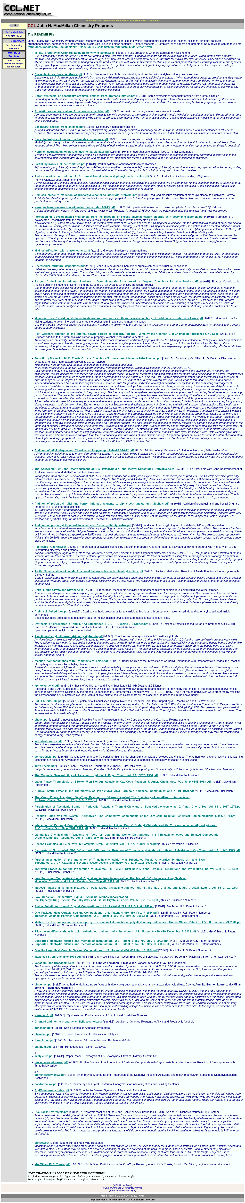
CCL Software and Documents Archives (122, 1188)
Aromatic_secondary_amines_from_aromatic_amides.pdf (72, 111)
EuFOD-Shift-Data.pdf (48, 701)
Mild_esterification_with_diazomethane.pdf (62, 250)
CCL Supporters (14, 41)
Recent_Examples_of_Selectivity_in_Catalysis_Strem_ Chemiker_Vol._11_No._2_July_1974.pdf (96, 844)
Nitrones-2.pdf (44, 1015)
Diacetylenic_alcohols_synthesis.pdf (58, 74)
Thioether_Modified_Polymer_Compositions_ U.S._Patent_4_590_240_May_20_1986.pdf (91, 915)
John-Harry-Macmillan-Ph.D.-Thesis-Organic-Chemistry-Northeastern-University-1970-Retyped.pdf (98, 358)
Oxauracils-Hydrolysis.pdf (51, 1112)
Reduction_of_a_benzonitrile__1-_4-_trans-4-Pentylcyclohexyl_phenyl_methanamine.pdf (92, 176)
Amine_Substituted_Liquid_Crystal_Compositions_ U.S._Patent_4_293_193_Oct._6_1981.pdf (94, 906)
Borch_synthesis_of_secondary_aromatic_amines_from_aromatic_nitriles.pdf (85, 95)
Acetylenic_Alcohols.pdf (50, 546)
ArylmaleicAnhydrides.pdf (51, 611)
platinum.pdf (43, 1046)
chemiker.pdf (43, 1034)
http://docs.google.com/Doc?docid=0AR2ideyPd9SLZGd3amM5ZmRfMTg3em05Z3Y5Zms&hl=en (90, 47)
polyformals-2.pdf (46, 1084)
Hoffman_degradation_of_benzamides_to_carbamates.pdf (72, 151)
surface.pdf (42, 1142)
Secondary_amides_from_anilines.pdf (59, 126)
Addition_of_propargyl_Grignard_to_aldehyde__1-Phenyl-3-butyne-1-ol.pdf (83, 525)
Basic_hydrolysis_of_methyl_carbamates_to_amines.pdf (71, 139)
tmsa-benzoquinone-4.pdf (51, 1062)
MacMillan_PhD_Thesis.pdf (52, 1164)
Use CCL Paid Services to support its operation (14, 63)
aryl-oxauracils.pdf (47, 685)
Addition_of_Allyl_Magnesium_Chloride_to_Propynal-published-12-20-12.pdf (84, 450)
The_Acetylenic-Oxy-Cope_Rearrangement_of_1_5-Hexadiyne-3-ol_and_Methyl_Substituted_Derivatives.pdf (104, 469)
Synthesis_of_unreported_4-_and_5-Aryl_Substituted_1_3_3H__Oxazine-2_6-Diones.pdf (91, 623)
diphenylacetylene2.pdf (50, 1074)
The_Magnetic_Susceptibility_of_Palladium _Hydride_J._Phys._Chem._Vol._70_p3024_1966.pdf (96, 775)
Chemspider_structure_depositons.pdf (60, 266)
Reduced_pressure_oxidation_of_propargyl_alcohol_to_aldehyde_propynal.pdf (86, 195)
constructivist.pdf (46, 756)
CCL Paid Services (14, 55)
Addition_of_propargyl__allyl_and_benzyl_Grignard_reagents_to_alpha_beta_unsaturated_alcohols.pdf (102, 503)
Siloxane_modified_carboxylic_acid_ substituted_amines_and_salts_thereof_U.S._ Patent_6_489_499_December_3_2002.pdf (115, 931)
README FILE (14, 31)
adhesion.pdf (43, 1027)
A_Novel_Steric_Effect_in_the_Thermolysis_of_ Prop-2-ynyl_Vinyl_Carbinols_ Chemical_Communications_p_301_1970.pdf (114, 791)
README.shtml (14, 36)
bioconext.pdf (43, 984)
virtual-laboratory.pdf (48, 741)
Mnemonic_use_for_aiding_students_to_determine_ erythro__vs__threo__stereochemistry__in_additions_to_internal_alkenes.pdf (119, 318)
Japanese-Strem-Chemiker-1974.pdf (58, 956)
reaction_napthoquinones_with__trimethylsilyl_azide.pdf (71, 661)
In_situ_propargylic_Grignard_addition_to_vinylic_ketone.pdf (74, 52)
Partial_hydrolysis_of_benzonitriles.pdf (60, 164)
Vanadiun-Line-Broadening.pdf (54, 963)
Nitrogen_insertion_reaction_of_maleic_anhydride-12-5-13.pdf (75, 207)
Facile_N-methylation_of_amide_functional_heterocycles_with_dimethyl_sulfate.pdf (89, 571)
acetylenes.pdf (44, 1056)
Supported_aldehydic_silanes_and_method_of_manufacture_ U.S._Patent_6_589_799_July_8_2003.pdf (101, 940)
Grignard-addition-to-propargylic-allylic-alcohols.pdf (68, 1021)
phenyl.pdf (41, 719)
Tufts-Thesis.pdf (45, 766)
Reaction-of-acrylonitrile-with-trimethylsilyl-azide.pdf (69, 636)
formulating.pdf (44, 1040)
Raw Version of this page (122, 1190)
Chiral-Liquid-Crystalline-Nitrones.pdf (59, 589)
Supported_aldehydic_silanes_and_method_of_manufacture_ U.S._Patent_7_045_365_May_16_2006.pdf (102, 944)
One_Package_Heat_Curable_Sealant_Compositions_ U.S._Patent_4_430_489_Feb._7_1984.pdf (96, 912)
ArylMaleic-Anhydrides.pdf (52, 1090)
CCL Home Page (122, 1185)
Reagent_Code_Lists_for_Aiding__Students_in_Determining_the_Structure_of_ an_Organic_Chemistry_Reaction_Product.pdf (116, 281)
